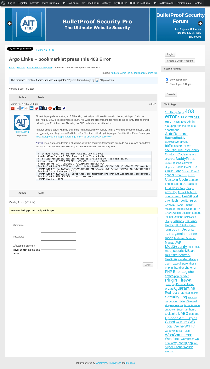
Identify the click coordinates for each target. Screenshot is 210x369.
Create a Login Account (180, 60)
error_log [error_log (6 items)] (171, 192)
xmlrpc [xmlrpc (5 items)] (169, 351)
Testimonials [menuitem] (183, 3)
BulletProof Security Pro (39, 67)
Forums (21, 67)
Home (12, 67)
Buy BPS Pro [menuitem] (120, 3)
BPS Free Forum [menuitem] (90, 3)
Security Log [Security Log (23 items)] (176, 297)
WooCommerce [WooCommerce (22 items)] (178, 335)
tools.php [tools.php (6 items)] (171, 313)
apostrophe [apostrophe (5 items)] (172, 129)
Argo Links (126, 73)
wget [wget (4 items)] (168, 330)
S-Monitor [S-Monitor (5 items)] (184, 292)
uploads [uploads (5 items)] (194, 313)
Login (170, 54)
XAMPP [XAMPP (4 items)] (188, 347)
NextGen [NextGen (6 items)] (171, 259)
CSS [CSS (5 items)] (184, 175)
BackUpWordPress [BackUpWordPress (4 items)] (176, 141)
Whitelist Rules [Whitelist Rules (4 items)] (180, 330)
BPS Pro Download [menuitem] (163, 3)
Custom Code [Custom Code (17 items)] (176, 179)
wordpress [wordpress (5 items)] (187, 338)
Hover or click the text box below (26, 252)
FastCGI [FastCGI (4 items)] (187, 196)
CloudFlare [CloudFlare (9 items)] (173, 171)
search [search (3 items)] (194, 292)
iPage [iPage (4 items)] (168, 221)
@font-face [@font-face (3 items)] (179, 121)
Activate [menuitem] (34, 3)
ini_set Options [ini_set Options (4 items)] (174, 216)
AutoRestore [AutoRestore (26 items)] (176, 133)
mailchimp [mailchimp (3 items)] (171, 234)
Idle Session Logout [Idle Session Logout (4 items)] (188, 212)
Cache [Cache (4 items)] (179, 167)
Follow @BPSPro (45, 49)
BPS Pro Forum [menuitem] (70, 3)
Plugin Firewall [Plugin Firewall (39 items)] (179, 280)
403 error (115, 73)
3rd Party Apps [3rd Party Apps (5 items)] (174, 112)
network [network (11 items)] (184, 255)
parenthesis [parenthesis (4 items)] (189, 263)
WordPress (101, 363)
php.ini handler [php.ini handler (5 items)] (174, 267)
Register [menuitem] (22, 3)
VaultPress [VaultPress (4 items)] (182, 322)
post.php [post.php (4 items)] (170, 284)
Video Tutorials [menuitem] (50, 3)
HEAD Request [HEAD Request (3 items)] (184, 204)
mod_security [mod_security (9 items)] (174, 251)
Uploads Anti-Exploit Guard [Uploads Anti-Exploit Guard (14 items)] (181, 320)
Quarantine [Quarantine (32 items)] (184, 288)
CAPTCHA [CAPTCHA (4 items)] (190, 167)
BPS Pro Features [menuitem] (140, 3)
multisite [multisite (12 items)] (171, 255)
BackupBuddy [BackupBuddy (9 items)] (175, 138)
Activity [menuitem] (106, 3)
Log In (148, 264)
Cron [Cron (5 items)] (177, 175)
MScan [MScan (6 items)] (190, 250)
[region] (105, 24)
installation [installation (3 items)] (190, 216)
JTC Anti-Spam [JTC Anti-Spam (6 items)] (185, 225)
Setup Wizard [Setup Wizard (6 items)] (188, 301)
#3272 (152, 104)
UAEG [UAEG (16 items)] (183, 313)
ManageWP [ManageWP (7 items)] (173, 242)
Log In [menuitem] (11, 3)
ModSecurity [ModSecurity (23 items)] (176, 246)
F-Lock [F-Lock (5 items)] (182, 192)
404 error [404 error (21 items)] (185, 117)
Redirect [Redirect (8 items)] (171, 292)
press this (152, 73)
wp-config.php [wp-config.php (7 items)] (183, 343)
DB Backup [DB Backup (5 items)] (190, 183)
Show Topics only (178, 79)
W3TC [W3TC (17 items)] (189, 326)
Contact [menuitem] (198, 3)
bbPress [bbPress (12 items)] (171, 146)
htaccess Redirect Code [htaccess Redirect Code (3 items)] (178, 208)
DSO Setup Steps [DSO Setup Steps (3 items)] (183, 188)
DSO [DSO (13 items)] (169, 188)
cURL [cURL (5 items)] (191, 175)
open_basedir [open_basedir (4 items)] (173, 263)
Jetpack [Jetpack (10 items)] (178, 221)
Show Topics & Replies (181, 84)
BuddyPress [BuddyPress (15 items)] (185, 159)
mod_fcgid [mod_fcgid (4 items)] (194, 246)
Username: (18, 225)
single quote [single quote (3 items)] (172, 305)
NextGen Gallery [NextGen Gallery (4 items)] (188, 259)
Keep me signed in (25, 245)
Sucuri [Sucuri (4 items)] (180, 309)
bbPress (130, 363)
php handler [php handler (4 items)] (181, 276)
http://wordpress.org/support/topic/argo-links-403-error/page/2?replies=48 (74, 136)
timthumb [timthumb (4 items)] (190, 309)
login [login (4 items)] (168, 229)
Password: (18, 236)
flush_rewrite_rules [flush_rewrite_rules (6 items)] (184, 200)
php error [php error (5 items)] (190, 267)
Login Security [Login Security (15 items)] (183, 229)
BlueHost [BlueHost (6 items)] (182, 150)
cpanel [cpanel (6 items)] (169, 175)
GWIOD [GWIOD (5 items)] (170, 204)
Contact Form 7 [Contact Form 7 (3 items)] (191, 171)
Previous (10, 23)
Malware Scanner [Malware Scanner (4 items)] (185, 238)
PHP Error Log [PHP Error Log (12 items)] (176, 272)
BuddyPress (115, 363)
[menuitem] (3, 3)
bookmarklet (139, 73)
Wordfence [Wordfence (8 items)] (172, 339)
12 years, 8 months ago (79, 80)
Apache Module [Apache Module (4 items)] (186, 125)
